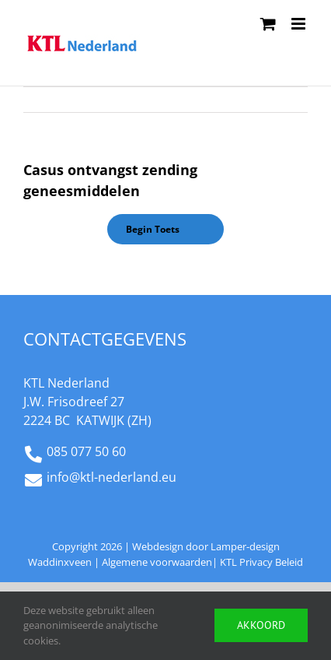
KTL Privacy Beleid (261, 562)
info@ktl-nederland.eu (111, 477)
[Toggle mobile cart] (268, 24)
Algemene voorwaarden (157, 562)
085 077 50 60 (86, 451)
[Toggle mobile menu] (299, 24)
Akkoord (261, 625)
